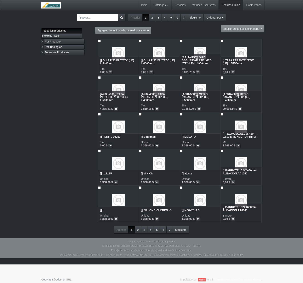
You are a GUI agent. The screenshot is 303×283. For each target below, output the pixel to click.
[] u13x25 (106, 173)
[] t (102, 210)
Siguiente (195, 17)
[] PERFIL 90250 (110, 136)
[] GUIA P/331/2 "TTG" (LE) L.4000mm (158, 62)
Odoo (202, 280)
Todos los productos (54, 30)
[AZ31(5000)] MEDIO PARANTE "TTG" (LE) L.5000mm (195, 97)
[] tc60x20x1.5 (191, 210)
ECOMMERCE (51, 36)
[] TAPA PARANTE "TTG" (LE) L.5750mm (238, 62)
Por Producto (53, 41)
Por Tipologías (53, 46)
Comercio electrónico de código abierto (237, 279)
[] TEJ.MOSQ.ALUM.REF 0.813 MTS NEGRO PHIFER (240, 135)
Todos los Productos (57, 52)
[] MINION (147, 173)
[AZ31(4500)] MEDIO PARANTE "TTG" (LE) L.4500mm (236, 97)
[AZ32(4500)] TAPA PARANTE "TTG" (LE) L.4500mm (155, 97)
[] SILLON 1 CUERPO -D (156, 210)
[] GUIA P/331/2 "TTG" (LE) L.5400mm (117, 62)
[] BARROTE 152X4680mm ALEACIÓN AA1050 (239, 172)
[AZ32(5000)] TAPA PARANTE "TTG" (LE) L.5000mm (114, 97)
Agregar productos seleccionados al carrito (123, 30)
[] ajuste (187, 173)
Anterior (135, 17)
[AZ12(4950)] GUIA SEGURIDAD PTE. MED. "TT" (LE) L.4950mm (197, 60)
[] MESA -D (189, 136)
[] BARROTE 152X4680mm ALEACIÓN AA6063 (239, 209)
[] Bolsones (148, 136)
